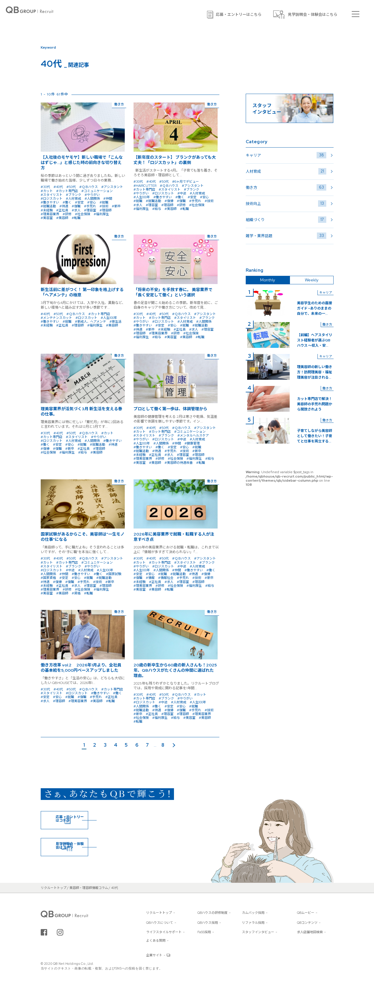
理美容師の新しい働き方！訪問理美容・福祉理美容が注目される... (314, 372)
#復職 (76, 206)
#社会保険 (82, 214)
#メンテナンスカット (56, 318)
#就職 (104, 202)
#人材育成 (73, 198)
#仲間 (107, 198)
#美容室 (47, 218)
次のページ (174, 745)
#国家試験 (113, 574)
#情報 (150, 578)
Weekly (311, 280)
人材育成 (286, 171)
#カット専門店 (67, 191)
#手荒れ (90, 206)
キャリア (286, 155)
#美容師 (62, 218)
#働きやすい (50, 202)
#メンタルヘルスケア (193, 435)
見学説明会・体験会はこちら (312, 14)
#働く (67, 202)
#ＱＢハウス (88, 187)
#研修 (67, 214)
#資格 (76, 593)
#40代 (58, 187)
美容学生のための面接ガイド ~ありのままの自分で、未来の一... (314, 308)
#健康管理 (192, 443)
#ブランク (73, 195)
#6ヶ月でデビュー (185, 181)
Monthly (267, 280)
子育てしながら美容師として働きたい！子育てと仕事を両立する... (314, 436)
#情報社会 (165, 578)
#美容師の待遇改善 (179, 463)
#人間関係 (92, 198)
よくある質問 (155, 940)
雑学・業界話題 (286, 235)
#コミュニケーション (97, 191)
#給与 (156, 209)
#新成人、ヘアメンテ (90, 321)
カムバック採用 (253, 913)
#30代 (45, 187)
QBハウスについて (159, 923)
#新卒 (116, 206)
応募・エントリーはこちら (239, 14)
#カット (47, 191)
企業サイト (154, 955)
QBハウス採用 (207, 923)
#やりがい (92, 195)
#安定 (79, 202)
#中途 (181, 193)
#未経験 (47, 210)
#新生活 (116, 321)
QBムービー (305, 913)
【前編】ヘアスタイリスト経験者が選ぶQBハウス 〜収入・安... (314, 340)
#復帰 (169, 201)
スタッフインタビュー (258, 932)
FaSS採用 (204, 932)
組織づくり (286, 219)
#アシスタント (112, 187)
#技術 (104, 206)
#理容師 (106, 210)
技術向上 (286, 203)
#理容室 (90, 210)
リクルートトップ (159, 913)
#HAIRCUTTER (145, 186)
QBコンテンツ (307, 923)
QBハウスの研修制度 (212, 913)
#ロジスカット (51, 198)
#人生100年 (142, 197)
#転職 (76, 218)
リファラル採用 (253, 923)
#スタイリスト (51, 195)
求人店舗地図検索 (310, 932)
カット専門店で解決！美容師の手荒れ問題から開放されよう (314, 404)
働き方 (286, 187)
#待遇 (63, 206)
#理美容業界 (50, 214)
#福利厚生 (101, 214)
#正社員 (62, 210)
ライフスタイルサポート (164, 932)
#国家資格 (48, 578)
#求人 (76, 210)
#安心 (91, 202)
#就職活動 (48, 206)
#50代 (71, 187)
